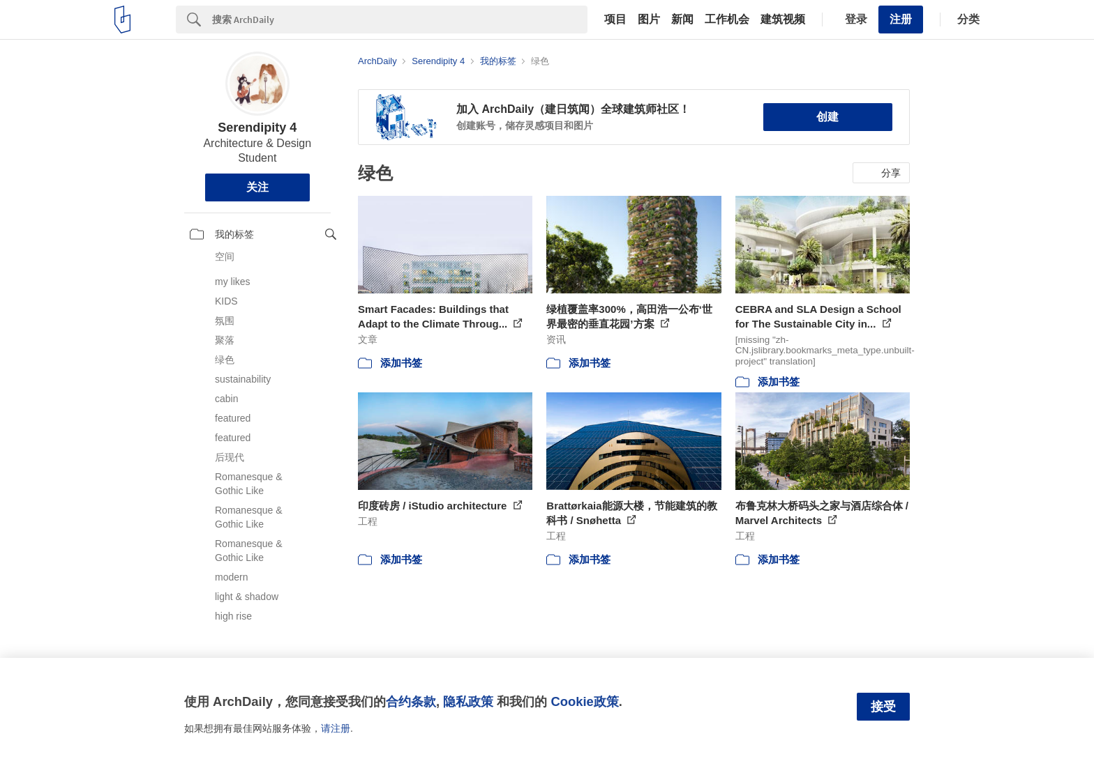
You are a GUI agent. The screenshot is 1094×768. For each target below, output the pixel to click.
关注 (257, 187)
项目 (615, 19)
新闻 (682, 19)
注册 (901, 19)
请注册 (335, 728)
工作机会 (727, 19)
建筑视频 (782, 19)
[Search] (399, 19)
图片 (649, 19)
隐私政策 (468, 701)
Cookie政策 (584, 701)
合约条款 (411, 701)
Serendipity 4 (257, 128)
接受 (883, 707)
